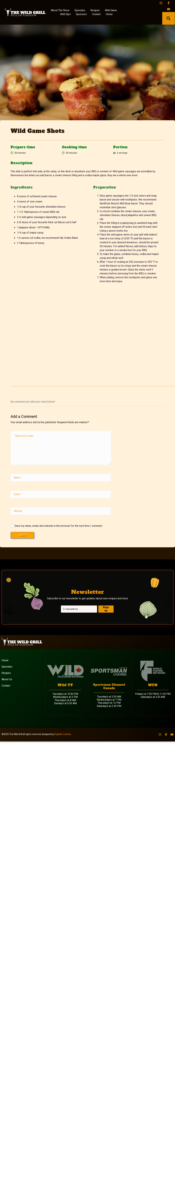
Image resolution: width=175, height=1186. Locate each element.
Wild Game (111, 11)
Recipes (95, 11)
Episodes (80, 11)
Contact (96, 15)
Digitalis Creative (62, 735)
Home (109, 15)
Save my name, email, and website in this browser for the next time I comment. (59, 527)
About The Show (60, 11)
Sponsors (81, 15)
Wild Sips (65, 15)
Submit (22, 536)
